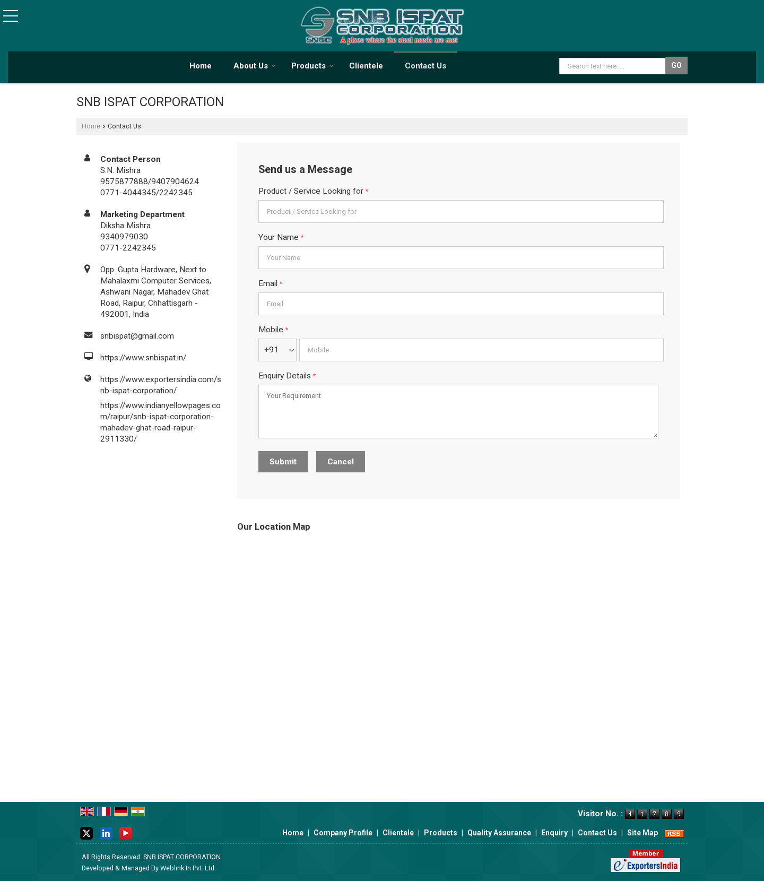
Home (200, 66)
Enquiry (554, 832)
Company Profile (343, 832)
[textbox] (613, 66)
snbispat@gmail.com (137, 336)
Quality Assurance (499, 832)
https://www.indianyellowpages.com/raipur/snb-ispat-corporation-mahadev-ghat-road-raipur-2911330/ (160, 422)
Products (312, 66)
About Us (254, 66)
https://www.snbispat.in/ (143, 357)
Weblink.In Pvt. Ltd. (188, 868)
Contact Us (425, 66)
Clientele (366, 66)
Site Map (642, 832)
